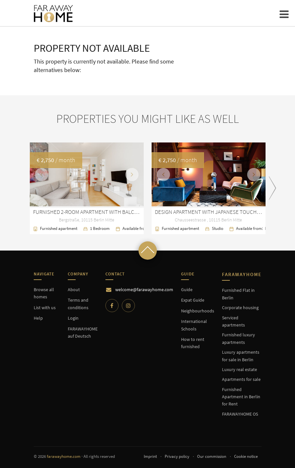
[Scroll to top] (147, 250)
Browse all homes (44, 293)
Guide (187, 289)
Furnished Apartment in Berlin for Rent (241, 396)
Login (73, 318)
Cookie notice (246, 456)
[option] (148, 188)
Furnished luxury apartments (238, 338)
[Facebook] (112, 305)
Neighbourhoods (197, 311)
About (74, 289)
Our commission (211, 456)
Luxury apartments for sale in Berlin (240, 355)
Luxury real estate (239, 369)
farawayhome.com (64, 456)
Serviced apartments (233, 321)
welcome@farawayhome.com (144, 289)
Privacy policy (177, 456)
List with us (45, 307)
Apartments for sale (241, 379)
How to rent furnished (192, 342)
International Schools (194, 324)
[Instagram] (128, 305)
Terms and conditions (78, 303)
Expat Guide (192, 300)
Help (38, 318)
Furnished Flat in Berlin (238, 293)
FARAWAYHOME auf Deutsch (83, 332)
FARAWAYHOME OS (240, 414)
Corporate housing (240, 307)
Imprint (150, 456)
